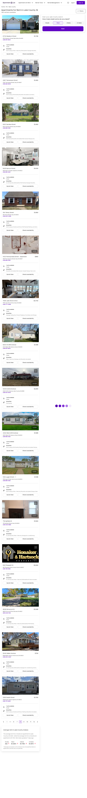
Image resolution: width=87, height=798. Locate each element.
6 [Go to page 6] (13, 722)
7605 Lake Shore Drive (10, 300)
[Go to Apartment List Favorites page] (68, 3)
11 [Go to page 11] (30, 722)
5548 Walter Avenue (9, 653)
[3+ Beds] (79, 23)
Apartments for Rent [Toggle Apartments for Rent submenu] (26, 3)
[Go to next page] (37, 721)
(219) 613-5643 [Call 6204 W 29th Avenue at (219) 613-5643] (7, 348)
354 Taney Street (8, 212)
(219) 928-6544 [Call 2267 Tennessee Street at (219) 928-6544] (7, 83)
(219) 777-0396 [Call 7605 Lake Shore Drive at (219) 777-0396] (7, 304)
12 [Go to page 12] (34, 722)
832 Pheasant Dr (8, 565)
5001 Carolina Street (9, 124)
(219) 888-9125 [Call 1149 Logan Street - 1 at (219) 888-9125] (6, 480)
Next (62, 28)
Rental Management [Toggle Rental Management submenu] (55, 3)
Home (3, 6)
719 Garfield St (7, 521)
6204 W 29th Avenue (9, 344)
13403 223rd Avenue (9, 389)
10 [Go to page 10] (27, 722)
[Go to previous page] (3, 721)
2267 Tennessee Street (10, 80)
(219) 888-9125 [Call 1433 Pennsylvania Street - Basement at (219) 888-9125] (6, 260)
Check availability (28, 54)
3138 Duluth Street (9, 697)
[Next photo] (37, 24)
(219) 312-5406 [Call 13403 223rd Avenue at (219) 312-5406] (7, 392)
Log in (73, 2)
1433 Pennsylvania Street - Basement (15, 256)
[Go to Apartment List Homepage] (9, 2)
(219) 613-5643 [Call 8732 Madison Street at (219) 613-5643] (7, 39)
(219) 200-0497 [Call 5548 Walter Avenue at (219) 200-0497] (7, 657)
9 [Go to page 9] (23, 722)
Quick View (10, 54)
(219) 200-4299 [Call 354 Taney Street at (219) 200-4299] (7, 216)
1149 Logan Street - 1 (9, 477)
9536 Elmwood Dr (9, 609)
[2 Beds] (69, 23)
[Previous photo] (3, 24)
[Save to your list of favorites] (35, 18)
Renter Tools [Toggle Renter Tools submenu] (40, 3)
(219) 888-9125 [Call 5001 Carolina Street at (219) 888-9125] (6, 128)
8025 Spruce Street (9, 168)
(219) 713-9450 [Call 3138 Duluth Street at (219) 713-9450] (7, 701)
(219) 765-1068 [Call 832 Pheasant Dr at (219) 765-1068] (6, 568)
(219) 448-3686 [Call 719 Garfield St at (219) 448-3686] (7, 524)
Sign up (81, 2)
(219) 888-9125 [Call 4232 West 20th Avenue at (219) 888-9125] (6, 436)
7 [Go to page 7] (17, 722)
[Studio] (47, 23)
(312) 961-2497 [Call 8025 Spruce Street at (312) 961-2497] (7, 172)
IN (6, 6)
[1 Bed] (58, 23)
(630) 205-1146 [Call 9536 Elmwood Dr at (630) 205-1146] (7, 613)
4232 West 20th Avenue (10, 433)
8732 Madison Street (9, 36)
